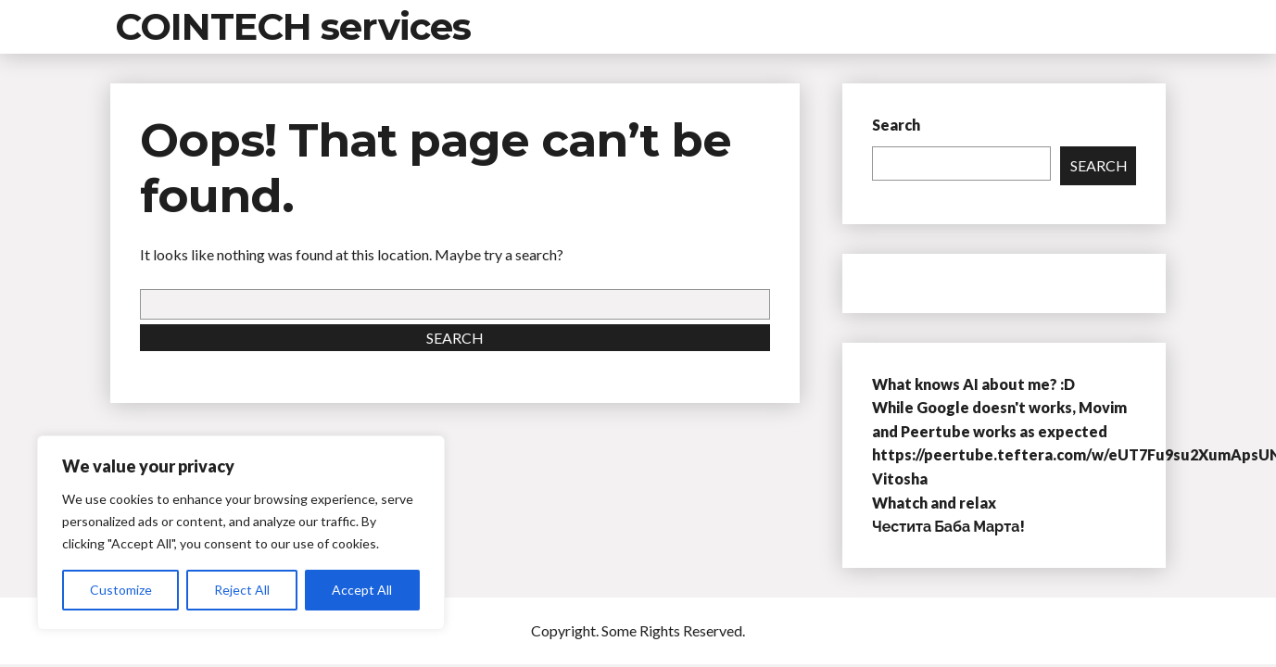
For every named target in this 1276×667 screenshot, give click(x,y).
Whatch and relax (934, 502)
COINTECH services (293, 26)
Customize (121, 590)
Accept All (362, 590)
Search (455, 337)
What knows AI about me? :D (973, 384)
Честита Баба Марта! (948, 526)
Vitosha (900, 478)
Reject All (242, 590)
